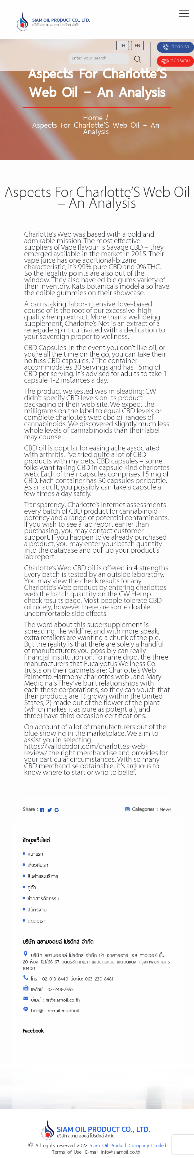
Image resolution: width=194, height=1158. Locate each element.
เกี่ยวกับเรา (38, 864)
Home (93, 117)
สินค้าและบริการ (43, 875)
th (122, 45)
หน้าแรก (35, 853)
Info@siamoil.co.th (120, 1151)
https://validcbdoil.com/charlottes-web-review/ (86, 750)
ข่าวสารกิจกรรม (43, 898)
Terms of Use (67, 1151)
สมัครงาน (175, 61)
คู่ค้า (32, 887)
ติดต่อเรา (175, 47)
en (137, 45)
